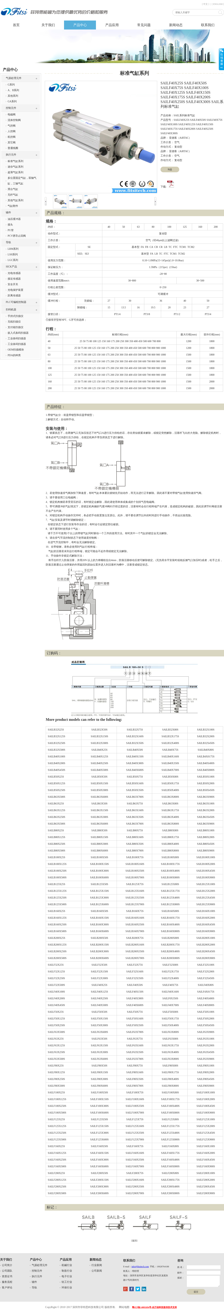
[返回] (134, 1240)
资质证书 (7, 1276)
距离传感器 (14, 295)
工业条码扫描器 (17, 338)
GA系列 (12, 101)
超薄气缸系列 (15, 172)
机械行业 (67, 1265)
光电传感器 (14, 273)
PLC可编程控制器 (16, 302)
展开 (221, 59)
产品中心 (80, 25)
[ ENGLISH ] (218, 4)
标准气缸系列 (15, 161)
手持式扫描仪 (15, 316)
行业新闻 (96, 1265)
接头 (10, 224)
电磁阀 (11, 114)
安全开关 (13, 284)
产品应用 (112, 25)
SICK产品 (11, 266)
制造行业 (67, 1270)
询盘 (170, 169)
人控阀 (11, 131)
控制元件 (11, 108)
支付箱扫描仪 (15, 327)
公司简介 (7, 1265)
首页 (16, 25)
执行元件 (11, 154)
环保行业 (67, 1287)
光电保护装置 (15, 290)
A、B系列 (13, 90)
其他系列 (13, 95)
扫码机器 (11, 309)
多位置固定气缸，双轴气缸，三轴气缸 (22, 181)
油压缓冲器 (14, 219)
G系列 (11, 84)
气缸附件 (13, 206)
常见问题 (144, 25)
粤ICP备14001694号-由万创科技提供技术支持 (154, 1307)
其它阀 (11, 142)
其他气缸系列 (15, 200)
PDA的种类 (14, 355)
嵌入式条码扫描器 (18, 332)
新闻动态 (176, 25)
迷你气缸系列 (15, 166)
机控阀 (11, 137)
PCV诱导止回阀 (17, 235)
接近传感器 (14, 278)
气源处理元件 (13, 78)
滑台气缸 (13, 189)
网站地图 (124, 1307)
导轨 (8, 242)
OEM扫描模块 (16, 349)
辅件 (8, 212)
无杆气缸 (13, 194)
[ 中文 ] (205, 4)
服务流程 (7, 1282)
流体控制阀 (14, 120)
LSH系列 (13, 254)
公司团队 (7, 1270)
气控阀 (11, 125)
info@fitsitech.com (140, 1266)
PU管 (11, 230)
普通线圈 (13, 148)
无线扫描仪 (14, 321)
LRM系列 (13, 248)
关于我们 (48, 25)
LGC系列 (13, 260)
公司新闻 (96, 1270)
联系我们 (207, 25)
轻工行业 (67, 1282)
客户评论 (7, 1287)
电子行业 (67, 1276)
